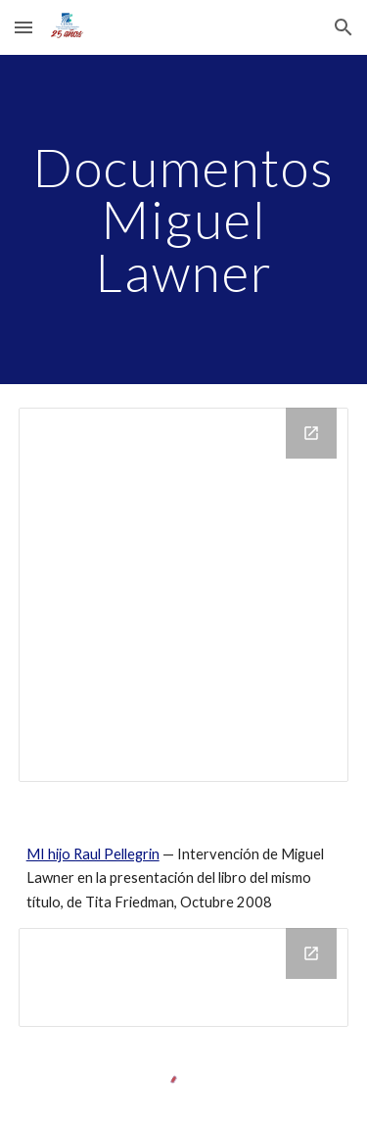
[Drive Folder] (184, 595)
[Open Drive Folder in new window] (311, 433)
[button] (23, 27)
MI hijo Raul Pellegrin (93, 854)
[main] (184, 219)
